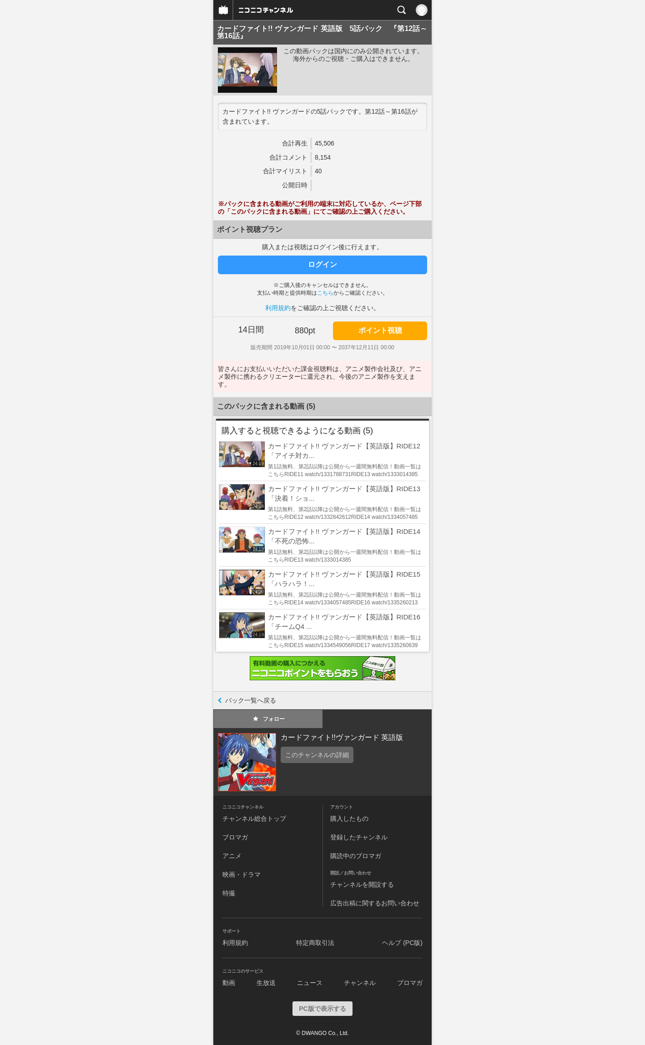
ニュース (309, 982)
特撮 (228, 893)
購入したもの (349, 818)
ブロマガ (235, 837)
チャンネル (360, 982)
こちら (325, 293)
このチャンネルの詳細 (317, 755)
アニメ (232, 855)
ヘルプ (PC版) (402, 942)
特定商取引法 (315, 942)
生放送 (266, 982)
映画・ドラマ (241, 874)
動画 (228, 982)
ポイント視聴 (380, 330)
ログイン (322, 264)
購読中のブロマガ (355, 855)
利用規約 (278, 307)
